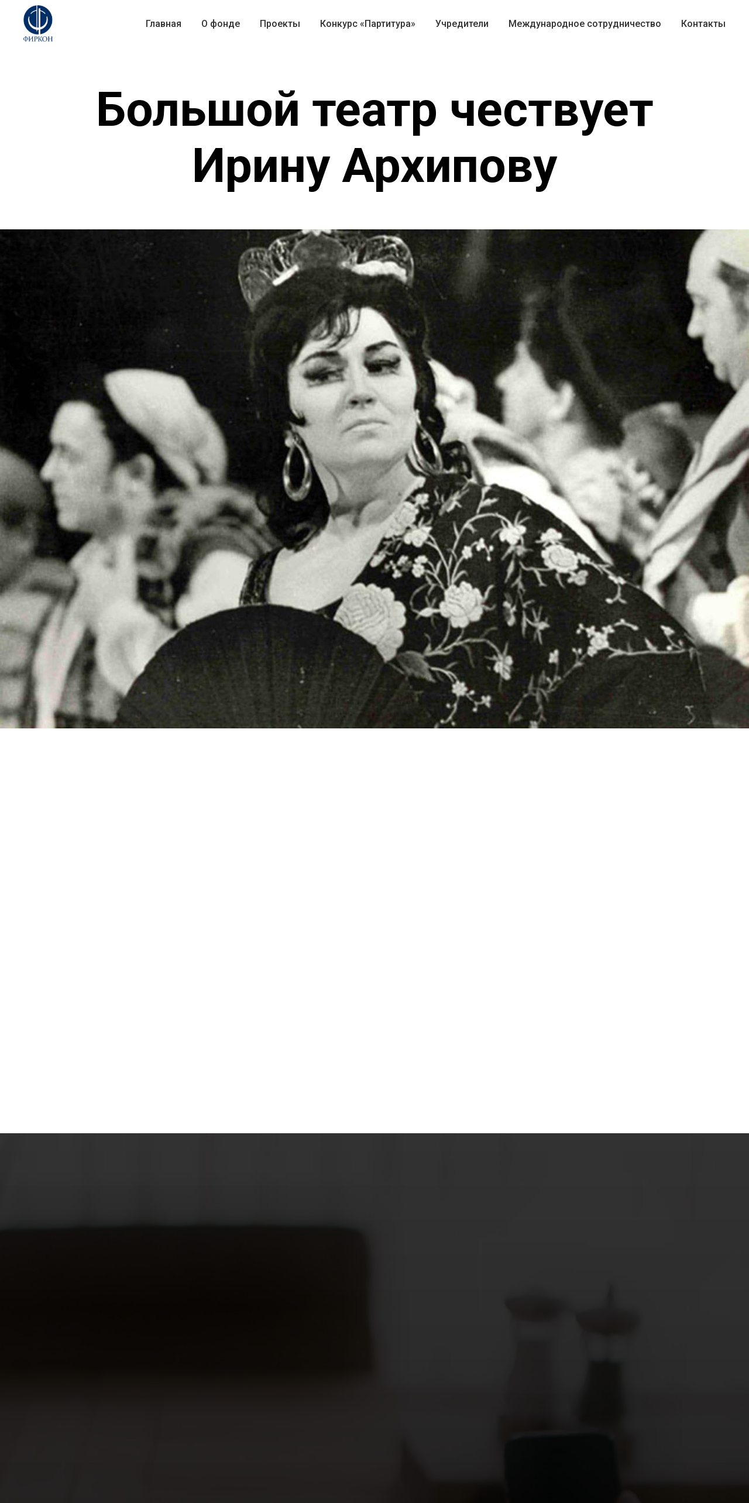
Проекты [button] (280, 23)
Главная (163, 23)
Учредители (462, 23)
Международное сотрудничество (585, 23)
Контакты (703, 23)
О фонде (220, 23)
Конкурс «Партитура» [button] (367, 23)
